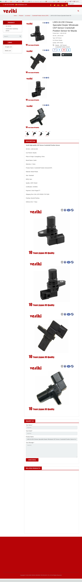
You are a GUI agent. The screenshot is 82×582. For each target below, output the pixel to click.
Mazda (57, 47)
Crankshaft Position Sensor (62, 49)
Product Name (30, 438)
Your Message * (30, 444)
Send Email (66, 56)
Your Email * (29, 433)
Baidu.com (8, 52)
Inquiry (56, 56)
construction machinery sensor (12, 31)
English (71, 4)
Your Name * (29, 427)
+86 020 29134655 (9, 4)
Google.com (8, 48)
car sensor (8, 28)
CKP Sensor (63, 47)
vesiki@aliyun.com (22, 4)
